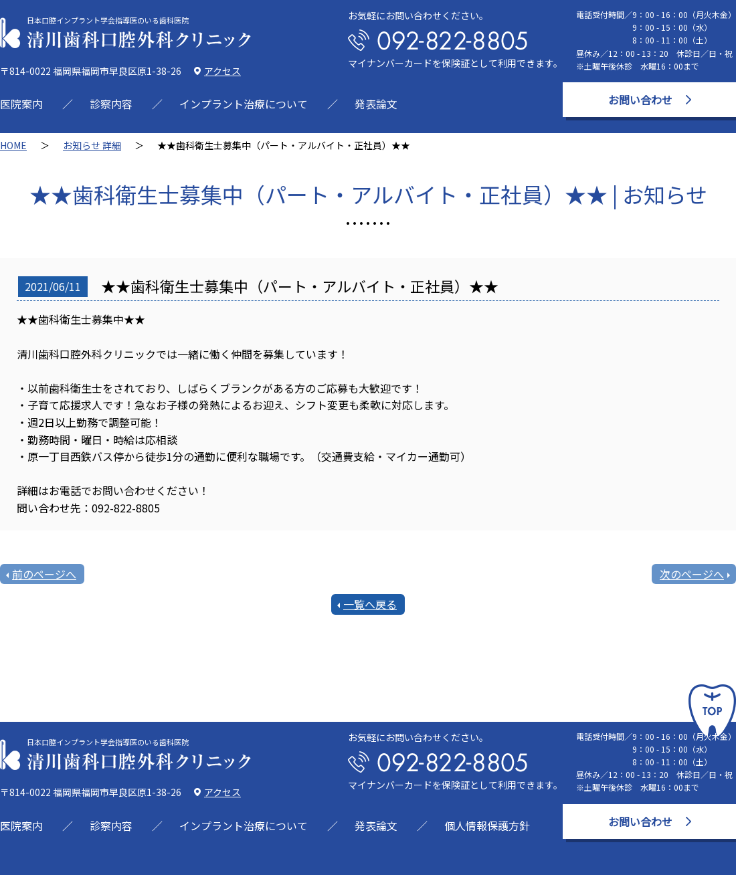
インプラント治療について (243, 104)
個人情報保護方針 (487, 825)
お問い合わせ (640, 100)
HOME (13, 145)
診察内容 (111, 104)
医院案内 (21, 104)
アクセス (222, 71)
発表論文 (376, 104)
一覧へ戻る (370, 604)
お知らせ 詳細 (92, 145)
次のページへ (692, 574)
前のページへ (44, 574)
